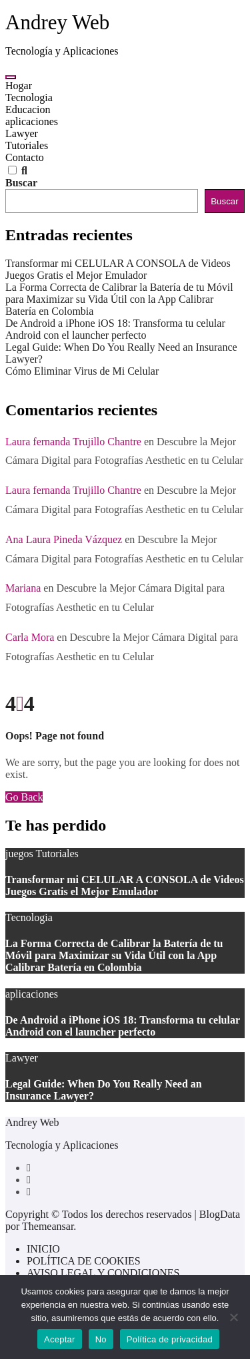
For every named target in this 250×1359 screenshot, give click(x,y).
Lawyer (21, 133)
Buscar (21, 182)
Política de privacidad (170, 1339)
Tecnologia (29, 97)
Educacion (28, 109)
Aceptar (59, 1339)
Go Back (24, 797)
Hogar (18, 85)
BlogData (219, 1214)
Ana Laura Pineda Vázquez (63, 539)
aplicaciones (31, 121)
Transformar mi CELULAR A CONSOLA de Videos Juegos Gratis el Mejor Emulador (118, 269)
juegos (20, 853)
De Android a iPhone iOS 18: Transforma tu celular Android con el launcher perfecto (115, 329)
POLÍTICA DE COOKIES (84, 1260)
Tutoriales (26, 145)
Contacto (24, 157)
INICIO (43, 1249)
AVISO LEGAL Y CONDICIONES (103, 1272)
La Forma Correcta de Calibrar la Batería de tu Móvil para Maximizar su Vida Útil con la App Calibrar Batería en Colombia (119, 299)
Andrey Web (57, 22)
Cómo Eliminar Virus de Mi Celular (82, 371)
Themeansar (47, 1226)
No (101, 1339)
